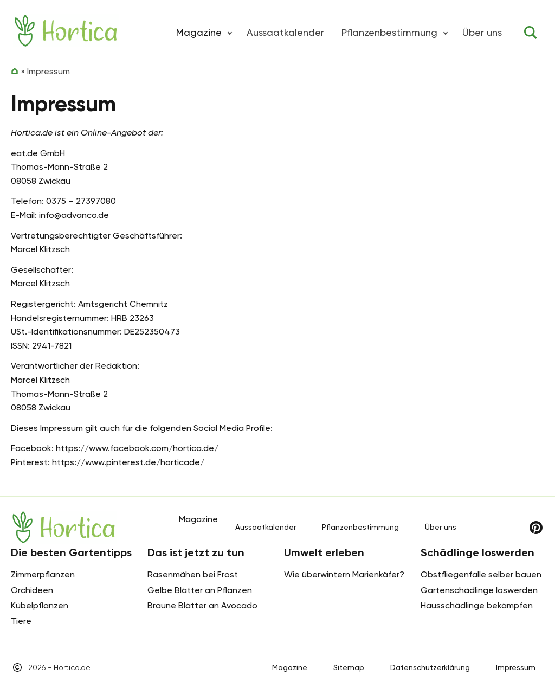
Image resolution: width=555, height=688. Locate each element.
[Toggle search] (530, 32)
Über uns (482, 32)
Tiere (21, 621)
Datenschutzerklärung (430, 667)
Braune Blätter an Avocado (202, 605)
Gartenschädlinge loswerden (479, 590)
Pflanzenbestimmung (389, 32)
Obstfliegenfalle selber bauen (481, 574)
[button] (230, 32)
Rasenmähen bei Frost (192, 574)
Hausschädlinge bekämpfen (477, 605)
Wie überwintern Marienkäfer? (344, 574)
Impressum (515, 667)
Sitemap (348, 667)
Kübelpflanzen (39, 605)
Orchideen (32, 590)
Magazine (289, 667)
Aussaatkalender (285, 32)
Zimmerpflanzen (43, 574)
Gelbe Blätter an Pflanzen (199, 590)
